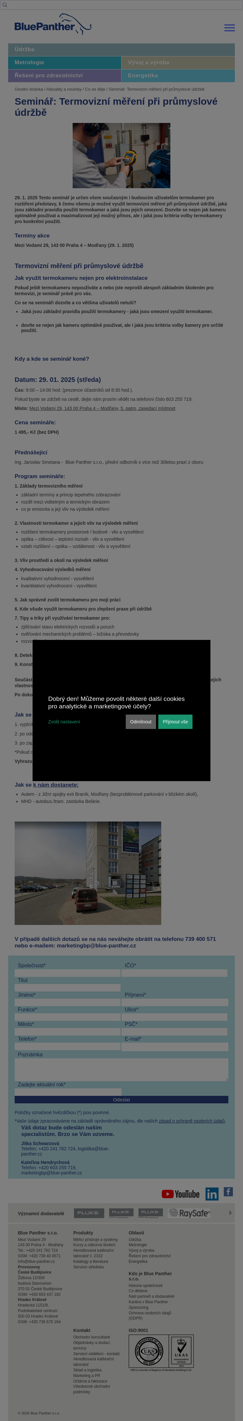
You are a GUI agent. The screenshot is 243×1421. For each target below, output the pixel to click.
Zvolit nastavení (64, 721)
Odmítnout (140, 721)
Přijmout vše (175, 721)
